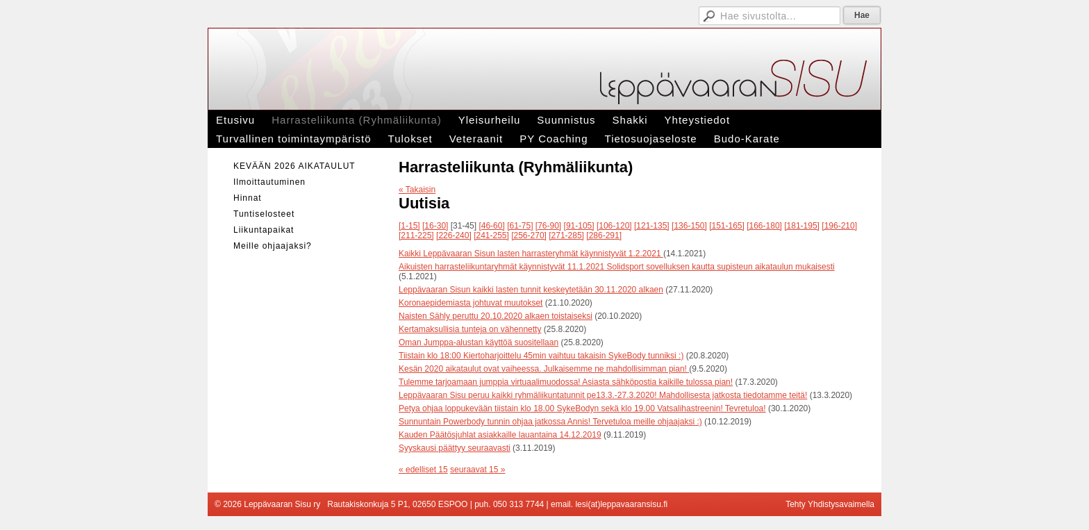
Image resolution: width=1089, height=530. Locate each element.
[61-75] (520, 226)
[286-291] (604, 235)
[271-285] (566, 235)
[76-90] (548, 226)
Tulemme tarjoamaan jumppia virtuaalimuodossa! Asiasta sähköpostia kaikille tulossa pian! (566, 382)
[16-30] (435, 226)
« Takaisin (417, 189)
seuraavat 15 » (477, 469)
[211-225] (416, 235)
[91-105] (579, 226)
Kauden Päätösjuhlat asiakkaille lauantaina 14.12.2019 (500, 435)
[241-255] (491, 235)
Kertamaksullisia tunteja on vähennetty (470, 329)
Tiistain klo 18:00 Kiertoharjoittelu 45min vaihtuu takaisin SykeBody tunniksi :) (541, 356)
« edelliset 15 (423, 469)
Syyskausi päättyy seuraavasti (454, 448)
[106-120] (614, 226)
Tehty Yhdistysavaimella (829, 504)
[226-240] (454, 235)
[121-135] (652, 226)
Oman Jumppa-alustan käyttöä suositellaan (478, 342)
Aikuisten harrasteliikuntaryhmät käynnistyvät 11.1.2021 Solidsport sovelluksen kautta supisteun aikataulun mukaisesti (617, 267)
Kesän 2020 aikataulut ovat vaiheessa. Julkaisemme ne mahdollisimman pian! (544, 369)
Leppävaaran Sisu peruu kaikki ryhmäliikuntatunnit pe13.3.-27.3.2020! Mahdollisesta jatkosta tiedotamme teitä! (603, 395)
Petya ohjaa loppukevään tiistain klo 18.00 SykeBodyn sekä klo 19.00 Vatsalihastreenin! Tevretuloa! (582, 408)
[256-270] (529, 235)
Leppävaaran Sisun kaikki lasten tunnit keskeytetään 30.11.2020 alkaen (531, 290)
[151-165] (727, 226)
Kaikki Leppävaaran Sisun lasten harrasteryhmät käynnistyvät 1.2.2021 (531, 253)
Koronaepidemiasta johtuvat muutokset (470, 303)
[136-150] (689, 226)
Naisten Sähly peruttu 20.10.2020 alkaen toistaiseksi (495, 316)
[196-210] (839, 226)
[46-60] (491, 226)
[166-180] (764, 226)
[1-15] (409, 226)
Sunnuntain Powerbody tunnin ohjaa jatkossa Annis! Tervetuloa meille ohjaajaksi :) (550, 422)
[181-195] (802, 226)
